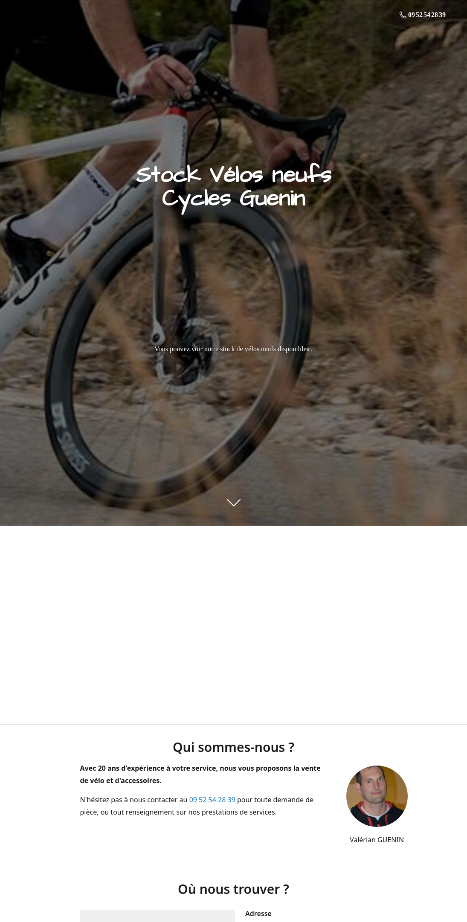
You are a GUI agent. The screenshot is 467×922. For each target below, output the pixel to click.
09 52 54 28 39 (212, 799)
